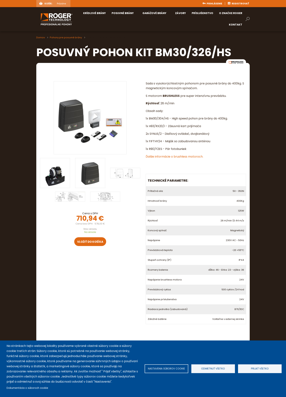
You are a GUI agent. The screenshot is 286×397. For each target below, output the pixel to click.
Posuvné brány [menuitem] (123, 13)
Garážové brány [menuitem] (154, 13)
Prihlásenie (214, 3)
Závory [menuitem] (180, 13)
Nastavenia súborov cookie (166, 368)
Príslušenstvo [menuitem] (202, 13)
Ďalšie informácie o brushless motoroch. (174, 156)
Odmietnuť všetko (213, 368)
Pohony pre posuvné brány (66, 37)
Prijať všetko (260, 368)
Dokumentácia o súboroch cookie (27, 388)
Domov (40, 37)
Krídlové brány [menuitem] (94, 13)
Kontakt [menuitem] (235, 24)
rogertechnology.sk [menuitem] (62, 19)
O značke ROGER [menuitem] (230, 13)
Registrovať (240, 3)
